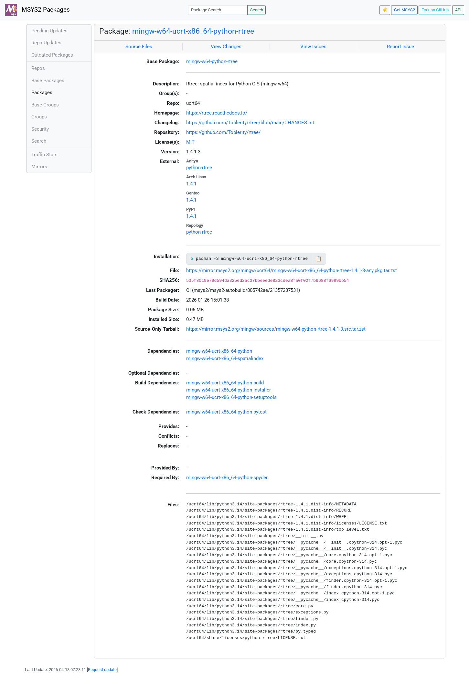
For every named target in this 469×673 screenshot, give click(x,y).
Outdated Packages (52, 55)
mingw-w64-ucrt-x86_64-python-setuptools (231, 397)
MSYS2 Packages (37, 10)
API (458, 9)
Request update (102, 669)
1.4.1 (191, 184)
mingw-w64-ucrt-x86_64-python (219, 351)
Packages (41, 92)
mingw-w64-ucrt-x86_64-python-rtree (193, 31)
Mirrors (39, 167)
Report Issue (400, 47)
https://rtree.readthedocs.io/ (216, 113)
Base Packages (47, 80)
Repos (38, 68)
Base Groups (45, 105)
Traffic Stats (44, 155)
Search (256, 9)
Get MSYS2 (404, 9)
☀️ (385, 9)
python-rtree (199, 168)
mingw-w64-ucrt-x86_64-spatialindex (224, 358)
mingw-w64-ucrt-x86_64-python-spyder (227, 477)
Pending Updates (49, 31)
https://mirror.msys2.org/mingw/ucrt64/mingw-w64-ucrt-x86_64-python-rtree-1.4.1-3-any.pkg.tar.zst (291, 270)
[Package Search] (218, 10)
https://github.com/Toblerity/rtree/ (223, 132)
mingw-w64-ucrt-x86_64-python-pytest (226, 412)
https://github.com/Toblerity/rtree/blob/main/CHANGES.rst (250, 123)
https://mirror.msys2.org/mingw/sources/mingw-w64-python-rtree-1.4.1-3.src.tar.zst (276, 329)
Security (40, 129)
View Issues (313, 47)
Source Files (138, 47)
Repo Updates (46, 43)
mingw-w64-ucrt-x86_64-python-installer (228, 390)
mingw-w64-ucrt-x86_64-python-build (225, 383)
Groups (39, 117)
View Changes (226, 47)
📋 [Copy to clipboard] (319, 259)
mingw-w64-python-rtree (212, 61)
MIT (190, 142)
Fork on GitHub (435, 9)
